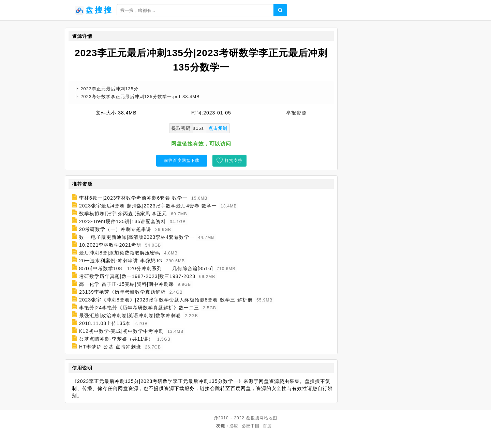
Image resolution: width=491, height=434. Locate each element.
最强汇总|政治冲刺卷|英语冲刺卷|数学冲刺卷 (130, 315)
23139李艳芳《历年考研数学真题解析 (122, 292)
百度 (267, 425)
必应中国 (250, 425)
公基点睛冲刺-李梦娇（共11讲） (116, 339)
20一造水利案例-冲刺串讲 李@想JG (120, 260)
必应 (233, 425)
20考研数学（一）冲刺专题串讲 (115, 229)
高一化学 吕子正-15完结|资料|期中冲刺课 (126, 284)
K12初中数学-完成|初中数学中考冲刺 (121, 331)
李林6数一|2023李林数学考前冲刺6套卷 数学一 (133, 198)
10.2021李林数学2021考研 (110, 245)
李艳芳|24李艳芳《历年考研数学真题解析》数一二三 (139, 307)
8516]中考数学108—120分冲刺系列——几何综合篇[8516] (146, 268)
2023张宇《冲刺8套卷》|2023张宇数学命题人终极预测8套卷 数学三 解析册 (166, 300)
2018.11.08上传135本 (105, 323)
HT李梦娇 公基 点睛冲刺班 (110, 347)
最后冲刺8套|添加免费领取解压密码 (119, 252)
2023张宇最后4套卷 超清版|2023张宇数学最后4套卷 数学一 (148, 205)
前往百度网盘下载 (181, 160)
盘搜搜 (252, 418)
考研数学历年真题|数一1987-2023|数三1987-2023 (137, 276)
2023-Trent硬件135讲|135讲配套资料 (122, 221)
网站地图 (268, 418)
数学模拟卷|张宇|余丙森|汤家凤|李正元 (123, 213)
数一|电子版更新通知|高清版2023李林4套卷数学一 (136, 237)
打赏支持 (233, 160)
